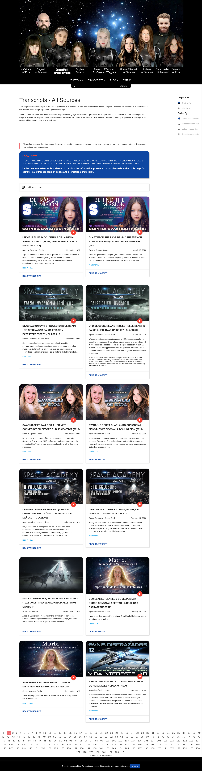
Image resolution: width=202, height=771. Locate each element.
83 (19, 740)
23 (111, 733)
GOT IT (135, 766)
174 (185, 748)
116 (11, 744)
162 (107, 748)
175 (191, 748)
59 (96, 737)
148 (17, 748)
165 (127, 748)
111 (178, 740)
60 (101, 737)
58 (90, 737)
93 (70, 740)
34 (168, 733)
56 (80, 737)
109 (165, 740)
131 (107, 744)
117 (17, 744)
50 (49, 737)
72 (163, 737)
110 (172, 740)
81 (8, 740)
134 (127, 744)
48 (39, 737)
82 (14, 740)
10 (44, 733)
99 (101, 740)
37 (184, 733)
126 (75, 744)
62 (111, 737)
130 (101, 744)
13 (60, 733)
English (125, 86)
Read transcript (31, 276)
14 (65, 733)
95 (81, 740)
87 (40, 740)
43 (13, 737)
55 (75, 737)
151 (37, 748)
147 (11, 748)
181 (104, 752)
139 (159, 744)
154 (56, 748)
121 (43, 744)
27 (132, 733)
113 (191, 740)
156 (69, 748)
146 (4, 748)
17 (80, 733)
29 (142, 733)
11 (49, 733)
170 (159, 748)
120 (37, 744)
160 (94, 748)
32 (158, 733)
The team (77, 80)
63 (116, 737)
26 (127, 733)
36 (178, 733)
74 (173, 737)
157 (75, 748)
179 (91, 752)
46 (29, 737)
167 (140, 748)
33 (163, 733)
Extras (127, 80)
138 (152, 744)
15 (70, 733)
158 (82, 748)
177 (78, 752)
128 (88, 744)
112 (185, 740)
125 (69, 744)
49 (44, 737)
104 (133, 740)
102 (120, 740)
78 (194, 737)
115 (4, 744)
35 (173, 733)
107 (152, 740)
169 (152, 748)
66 (132, 737)
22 (106, 733)
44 (18, 737)
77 (188, 737)
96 (86, 740)
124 (62, 744)
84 (24, 740)
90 (55, 740)
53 (65, 737)
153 (49, 748)
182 (110, 752)
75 (178, 737)
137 (146, 744)
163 (114, 748)
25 (122, 733)
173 (178, 748)
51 (54, 737)
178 (85, 752)
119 (30, 744)
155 (62, 748)
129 (94, 744)
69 (147, 737)
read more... (27, 268)
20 (96, 733)
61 (106, 737)
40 (199, 733)
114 (198, 740)
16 (75, 733)
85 (29, 740)
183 (117, 752)
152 (43, 748)
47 (34, 737)
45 (23, 737)
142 (178, 744)
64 (121, 737)
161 (101, 748)
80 (3, 740)
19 (91, 733)
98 (96, 740)
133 (120, 744)
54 (70, 737)
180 (97, 752)
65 (126, 737)
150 (30, 748)
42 (8, 737)
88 (45, 740)
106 (146, 740)
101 (114, 740)
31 (153, 733)
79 (199, 737)
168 (146, 748)
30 (147, 733)
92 (65, 740)
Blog (114, 80)
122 (49, 744)
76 (183, 737)
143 (185, 744)
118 (24, 744)
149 (24, 748)
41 (3, 737)
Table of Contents (31, 187)
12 (55, 733)
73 (168, 737)
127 (82, 744)
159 (88, 748)
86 (34, 740)
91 (60, 740)
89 (50, 740)
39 (194, 733)
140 (165, 744)
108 (159, 740)
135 (133, 744)
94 (76, 740)
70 (152, 737)
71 (157, 737)
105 (140, 740)
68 (142, 737)
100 (107, 740)
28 (137, 733)
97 (91, 740)
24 (116, 733)
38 (189, 733)
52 (59, 737)
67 (137, 737)
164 (120, 748)
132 (114, 744)
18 (86, 733)
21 (101, 733)
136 (140, 744)
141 (172, 744)
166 (133, 748)
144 (191, 744)
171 (165, 748)
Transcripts (97, 80)
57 (85, 737)
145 (198, 744)
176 (198, 748)
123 (56, 744)
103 (127, 740)
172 (172, 748)
